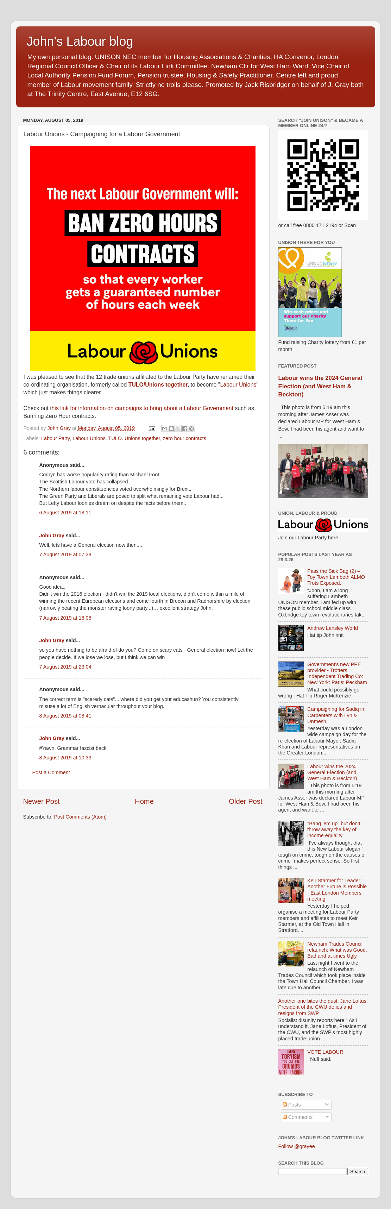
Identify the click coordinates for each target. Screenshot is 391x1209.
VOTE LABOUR (325, 1052)
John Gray (51, 535)
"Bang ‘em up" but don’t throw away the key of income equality (333, 830)
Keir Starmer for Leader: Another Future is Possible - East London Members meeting (337, 890)
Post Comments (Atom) (80, 817)
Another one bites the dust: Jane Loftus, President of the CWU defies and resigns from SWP (323, 1007)
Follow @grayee (296, 1146)
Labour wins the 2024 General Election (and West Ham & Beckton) (320, 386)
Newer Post (41, 801)
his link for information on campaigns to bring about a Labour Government (143, 408)
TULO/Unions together (158, 385)
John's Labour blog (80, 41)
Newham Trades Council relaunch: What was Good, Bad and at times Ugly (337, 950)
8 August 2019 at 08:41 (65, 716)
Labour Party (55, 438)
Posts (292, 1105)
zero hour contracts (184, 438)
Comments (298, 1117)
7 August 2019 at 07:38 (65, 554)
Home (144, 801)
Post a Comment (51, 772)
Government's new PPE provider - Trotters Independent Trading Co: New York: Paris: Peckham (337, 673)
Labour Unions (238, 385)
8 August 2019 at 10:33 (65, 757)
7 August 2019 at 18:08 (65, 618)
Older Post (245, 801)
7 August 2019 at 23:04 (65, 667)
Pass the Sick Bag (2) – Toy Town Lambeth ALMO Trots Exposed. (336, 577)
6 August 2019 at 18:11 (65, 512)
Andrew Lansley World (332, 628)
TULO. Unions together (134, 438)
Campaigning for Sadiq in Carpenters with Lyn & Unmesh (335, 715)
